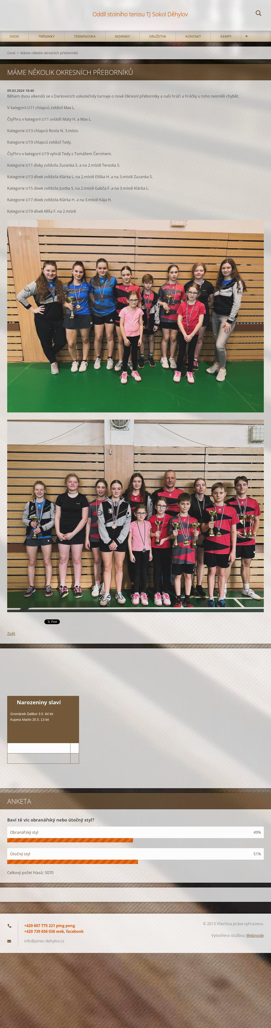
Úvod (14, 36)
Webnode (255, 935)
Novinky (122, 36)
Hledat (258, 14)
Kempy (225, 36)
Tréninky (46, 36)
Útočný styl (20, 854)
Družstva (157, 36)
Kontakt (193, 36)
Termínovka (85, 36)
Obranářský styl (24, 832)
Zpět (11, 633)
